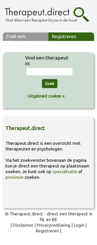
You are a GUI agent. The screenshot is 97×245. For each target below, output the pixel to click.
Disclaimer (23, 225)
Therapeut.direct (26, 213)
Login (79, 225)
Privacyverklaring (53, 225)
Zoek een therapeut (16, 37)
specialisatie (65, 171)
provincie (14, 177)
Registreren (64, 36)
